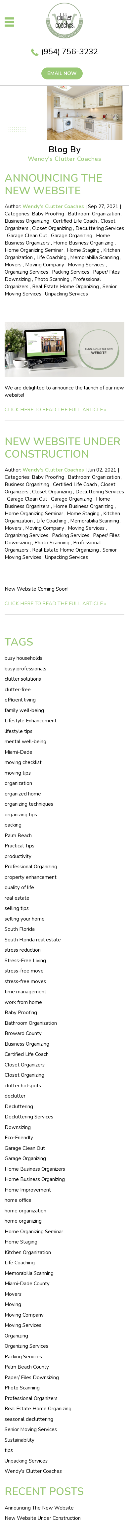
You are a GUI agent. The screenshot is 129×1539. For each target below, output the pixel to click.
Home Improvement (28, 1190)
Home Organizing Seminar (34, 250)
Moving (13, 1304)
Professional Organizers (31, 1398)
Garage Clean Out (27, 235)
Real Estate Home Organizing (65, 286)
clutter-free (18, 689)
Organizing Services (26, 272)
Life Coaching (51, 257)
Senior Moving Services (31, 1429)
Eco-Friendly (19, 1137)
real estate (17, 898)
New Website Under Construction (62, 447)
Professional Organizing (31, 866)
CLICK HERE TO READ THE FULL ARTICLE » (56, 409)
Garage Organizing (71, 235)
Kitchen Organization (28, 1252)
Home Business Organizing (83, 243)
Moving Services (86, 264)
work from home (23, 1002)
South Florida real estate (33, 939)
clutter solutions (23, 679)
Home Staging (83, 250)
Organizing (16, 1336)
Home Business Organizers (35, 1169)
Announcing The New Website (53, 184)
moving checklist (23, 762)
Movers (13, 264)
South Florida (20, 929)
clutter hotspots (23, 1085)
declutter (15, 1096)
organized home (23, 794)
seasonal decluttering (29, 1419)
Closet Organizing (52, 228)
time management (25, 991)
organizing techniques (29, 804)
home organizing (23, 1221)
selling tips (17, 908)
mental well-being (25, 741)
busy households (23, 658)
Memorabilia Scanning (94, 257)
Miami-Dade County (27, 1283)
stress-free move (24, 971)
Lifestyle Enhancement (31, 720)
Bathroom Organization (94, 213)
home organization (25, 1210)
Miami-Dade (18, 752)
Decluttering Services (99, 228)
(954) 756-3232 (69, 51)
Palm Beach (18, 835)
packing (13, 825)
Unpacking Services (66, 294)
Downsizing (18, 1127)
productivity (18, 856)
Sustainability (19, 1440)
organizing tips (21, 814)
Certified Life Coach (75, 221)
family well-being (24, 710)
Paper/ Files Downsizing (32, 1377)
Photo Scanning (51, 279)
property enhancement (31, 877)
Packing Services (70, 272)
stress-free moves (25, 981)
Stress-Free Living (25, 960)
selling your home (25, 919)
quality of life (19, 887)
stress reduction (23, 950)
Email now (62, 73)
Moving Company (44, 264)
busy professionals (25, 668)
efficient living (20, 700)
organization (18, 783)
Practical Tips (19, 845)
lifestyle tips (18, 731)
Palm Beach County (27, 1367)
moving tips (18, 773)
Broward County (23, 1033)
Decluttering (19, 1106)
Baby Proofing (48, 213)
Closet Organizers (25, 1065)
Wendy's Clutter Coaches (33, 1471)
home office (18, 1200)
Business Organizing (27, 221)
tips (9, 1450)
